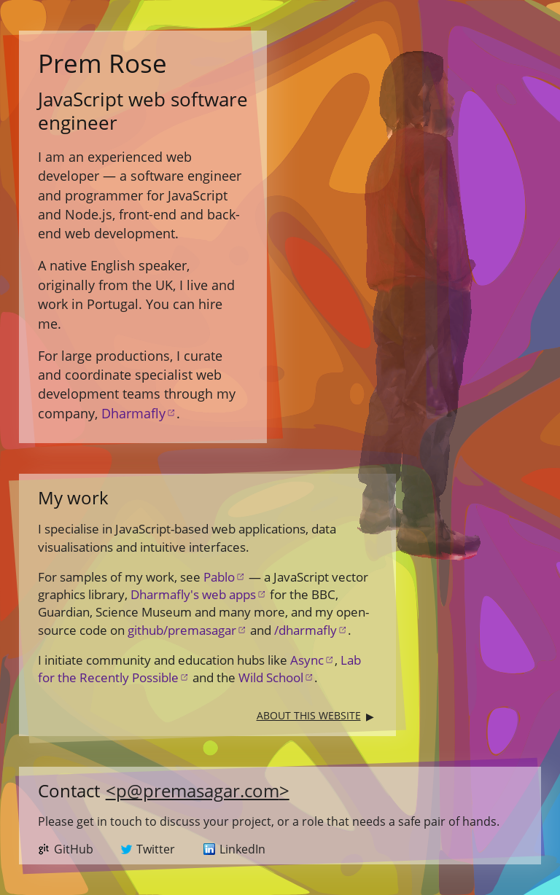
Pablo (219, 576)
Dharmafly (133, 413)
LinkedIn (242, 849)
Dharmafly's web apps (193, 594)
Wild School (270, 677)
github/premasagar (182, 630)
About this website (309, 715)
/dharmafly (305, 630)
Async (307, 660)
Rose (102, 62)
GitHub (73, 849)
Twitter (155, 849)
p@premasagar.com (197, 790)
